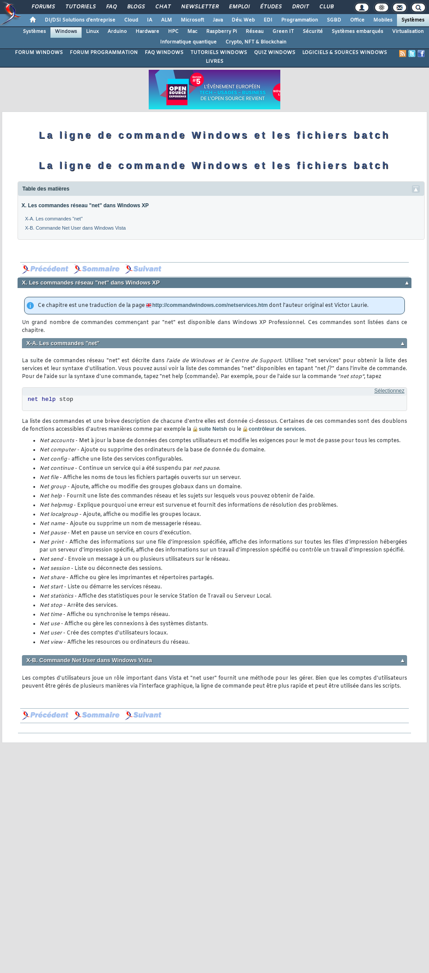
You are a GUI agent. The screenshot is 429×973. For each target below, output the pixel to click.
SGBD (334, 20)
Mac (192, 32)
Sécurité (313, 32)
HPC (173, 32)
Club (326, 7)
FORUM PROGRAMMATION (104, 53)
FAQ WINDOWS (164, 53)
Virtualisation (408, 32)
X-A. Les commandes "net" (53, 218)
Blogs (135, 7)
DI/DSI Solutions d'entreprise (80, 20)
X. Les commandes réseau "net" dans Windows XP (85, 205)
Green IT (283, 32)
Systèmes (413, 20)
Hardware (147, 32)
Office (357, 20)
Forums (42, 7)
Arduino (117, 32)
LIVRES (214, 61)
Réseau (255, 32)
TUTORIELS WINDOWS (218, 53)
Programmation (299, 20)
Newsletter (199, 7)
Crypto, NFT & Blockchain (255, 42)
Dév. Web (243, 20)
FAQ (111, 7)
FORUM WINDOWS (39, 53)
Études (270, 7)
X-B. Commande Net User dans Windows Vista (75, 228)
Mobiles (383, 20)
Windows (66, 32)
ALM (166, 20)
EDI (268, 20)
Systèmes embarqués (357, 32)
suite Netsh (213, 429)
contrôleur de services (277, 429)
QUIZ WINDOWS (274, 53)
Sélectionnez (389, 391)
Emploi (239, 7)
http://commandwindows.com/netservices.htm (210, 305)
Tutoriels (80, 7)
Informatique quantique (188, 42)
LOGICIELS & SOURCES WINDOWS (344, 53)
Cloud (131, 20)
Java (218, 20)
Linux (92, 32)
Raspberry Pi (221, 32)
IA (149, 20)
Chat (162, 7)
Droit (300, 7)
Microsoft (192, 20)
